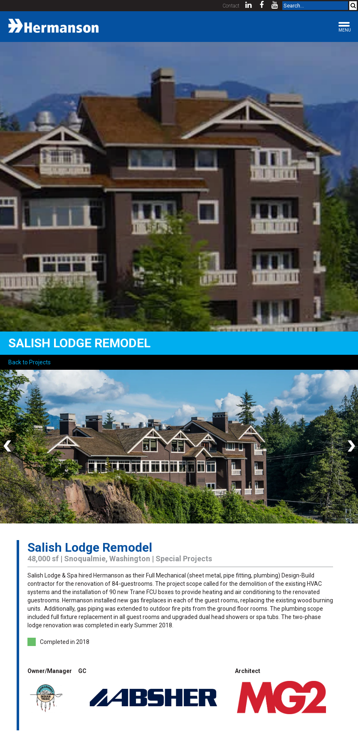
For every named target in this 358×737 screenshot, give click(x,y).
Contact (231, 6)
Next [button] (349, 446)
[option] (179, 446)
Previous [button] (8, 446)
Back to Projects (29, 362)
